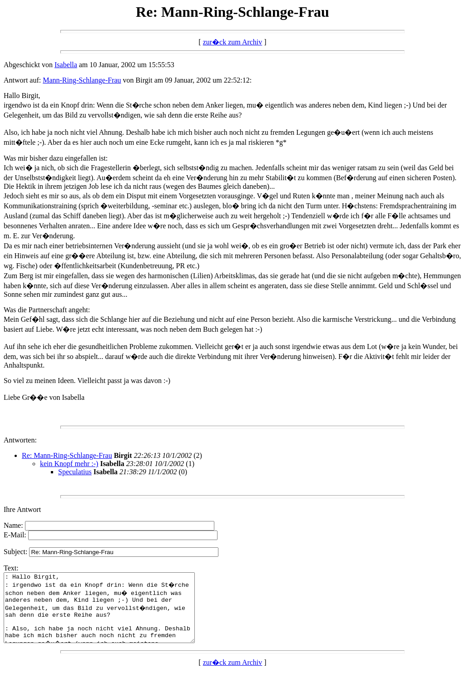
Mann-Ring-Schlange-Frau (82, 80)
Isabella (65, 65)
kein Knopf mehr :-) (69, 463)
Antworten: (20, 440)
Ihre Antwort (22, 509)
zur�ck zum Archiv (232, 42)
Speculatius (75, 472)
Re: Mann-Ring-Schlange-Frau (67, 455)
